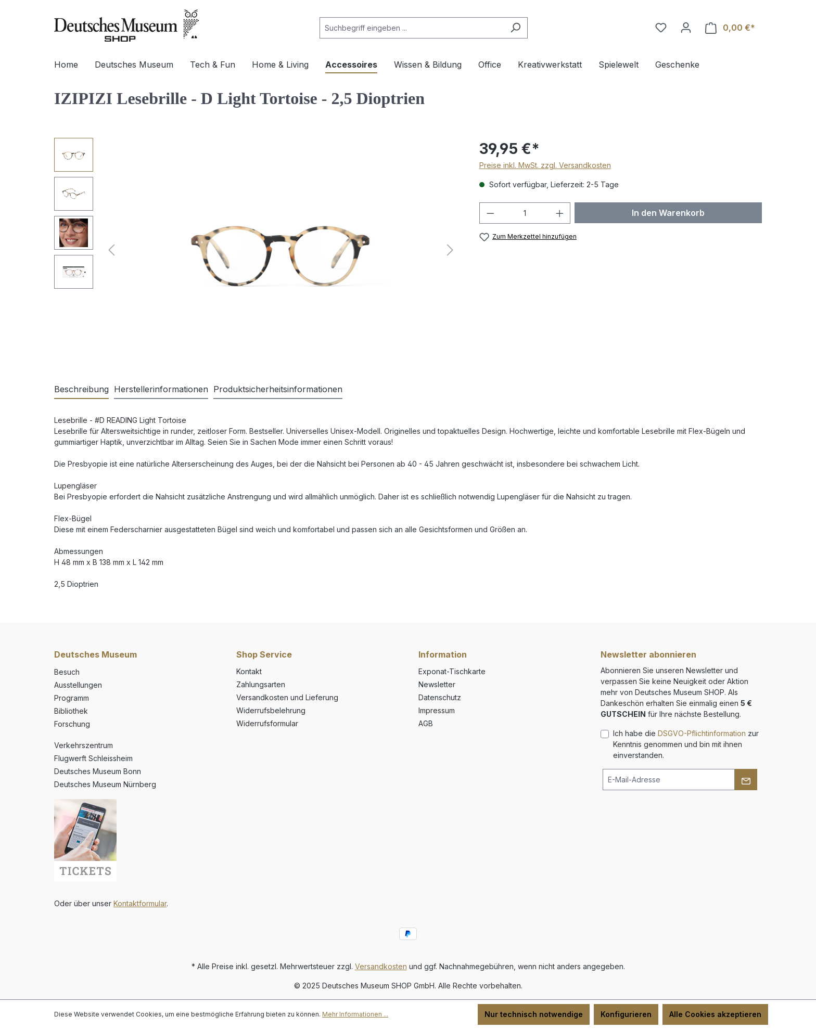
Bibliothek (71, 710)
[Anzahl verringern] (490, 213)
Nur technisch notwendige (533, 1014)
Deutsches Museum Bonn (97, 771)
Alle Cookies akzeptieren (715, 1014)
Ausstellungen (78, 684)
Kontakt (249, 671)
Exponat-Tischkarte (452, 671)
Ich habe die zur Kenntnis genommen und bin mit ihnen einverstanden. (686, 744)
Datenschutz (439, 697)
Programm (71, 697)
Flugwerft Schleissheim (93, 758)
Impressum (436, 710)
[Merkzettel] (660, 27)
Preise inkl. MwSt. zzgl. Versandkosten (545, 165)
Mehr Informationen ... (355, 1014)
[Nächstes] (450, 250)
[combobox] (412, 27)
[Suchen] (515, 27)
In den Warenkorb (668, 213)
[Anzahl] (525, 213)
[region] (256, 250)
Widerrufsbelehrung (270, 710)
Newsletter (436, 684)
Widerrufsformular (267, 723)
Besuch (67, 671)
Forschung (72, 723)
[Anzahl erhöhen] (560, 213)
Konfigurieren (626, 1014)
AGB (425, 723)
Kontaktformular (140, 903)
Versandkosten (381, 966)
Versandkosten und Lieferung (287, 697)
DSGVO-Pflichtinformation (702, 733)
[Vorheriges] (111, 250)
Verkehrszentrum (83, 745)
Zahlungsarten (260, 684)
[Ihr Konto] (685, 27)
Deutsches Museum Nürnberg (105, 784)
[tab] (81, 389)
